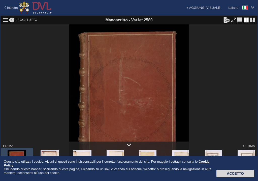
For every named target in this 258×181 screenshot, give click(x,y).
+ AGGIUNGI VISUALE (203, 8)
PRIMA (8, 146)
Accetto (235, 173)
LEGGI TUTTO (26, 20)
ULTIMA (249, 146)
